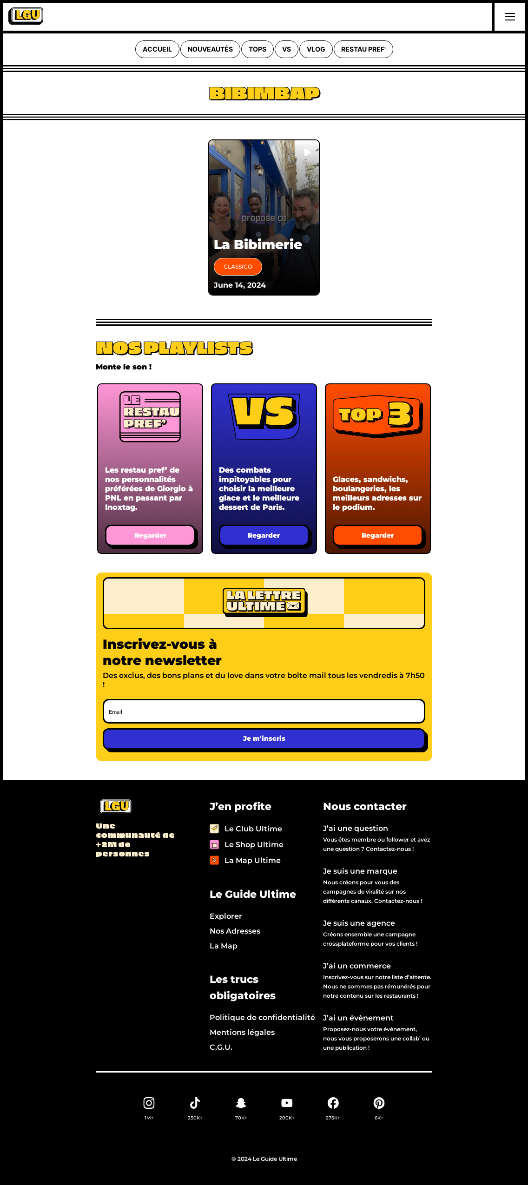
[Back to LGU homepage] (114, 807)
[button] (508, 17)
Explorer (226, 916)
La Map (224, 945)
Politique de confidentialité (262, 1017)
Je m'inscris (264, 738)
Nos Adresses (235, 931)
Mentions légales (242, 1032)
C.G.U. (221, 1047)
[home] (26, 17)
